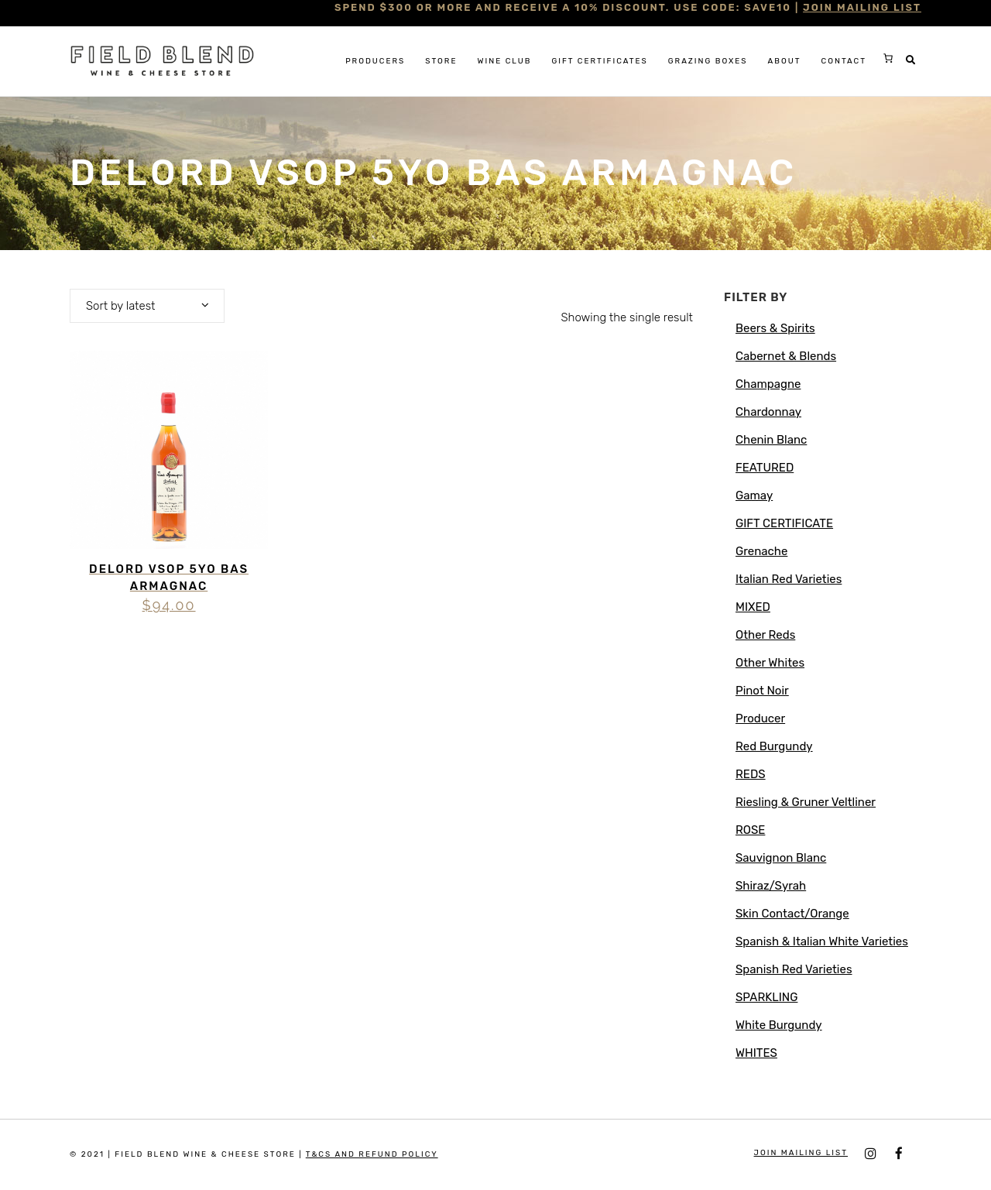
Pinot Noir (762, 691)
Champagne (768, 384)
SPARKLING (766, 997)
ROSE (750, 830)
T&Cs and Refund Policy (372, 1154)
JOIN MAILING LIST (862, 7)
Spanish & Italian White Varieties (822, 941)
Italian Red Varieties (789, 579)
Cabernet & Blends (786, 356)
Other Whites (770, 663)
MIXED (753, 607)
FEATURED (765, 468)
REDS (751, 774)
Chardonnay (768, 412)
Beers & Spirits (775, 328)
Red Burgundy (774, 746)
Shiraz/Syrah (771, 886)
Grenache (761, 551)
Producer (760, 718)
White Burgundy (779, 1025)
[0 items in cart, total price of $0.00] (888, 58)
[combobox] (147, 306)
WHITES (756, 1053)
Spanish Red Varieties (794, 969)
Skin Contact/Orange (792, 914)
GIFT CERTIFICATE (784, 523)
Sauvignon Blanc (781, 858)
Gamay (754, 495)
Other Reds (765, 635)
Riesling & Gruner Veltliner (806, 802)
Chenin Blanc (771, 440)
